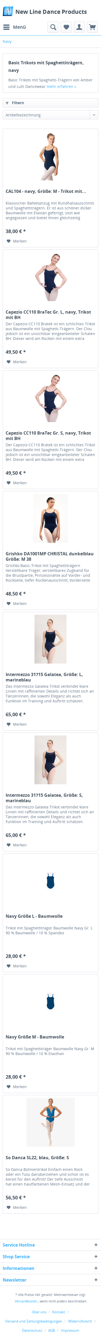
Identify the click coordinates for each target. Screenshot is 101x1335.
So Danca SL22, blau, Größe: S (37, 1158)
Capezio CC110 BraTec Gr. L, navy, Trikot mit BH (48, 314)
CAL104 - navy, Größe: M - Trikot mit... (46, 191)
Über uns (39, 1311)
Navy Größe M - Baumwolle (35, 1037)
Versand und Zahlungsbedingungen (33, 1321)
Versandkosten (26, 1301)
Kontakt (58, 1311)
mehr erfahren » (61, 86)
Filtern (15, 102)
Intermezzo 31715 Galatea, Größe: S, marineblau (44, 797)
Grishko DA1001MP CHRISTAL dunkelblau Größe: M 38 (50, 556)
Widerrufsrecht (80, 1321)
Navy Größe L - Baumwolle (34, 916)
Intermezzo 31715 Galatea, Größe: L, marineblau (44, 677)
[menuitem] (14, 27)
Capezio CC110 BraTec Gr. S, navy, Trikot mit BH (48, 435)
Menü (14, 26)
